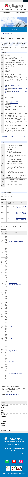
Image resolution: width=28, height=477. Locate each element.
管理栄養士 (3, 419)
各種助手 (3, 425)
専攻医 (2, 408)
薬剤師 (2, 412)
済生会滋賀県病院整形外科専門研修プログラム (21, 219)
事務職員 (3, 423)
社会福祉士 (3, 421)
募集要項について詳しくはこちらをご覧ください (14, 137)
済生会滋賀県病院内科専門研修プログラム (21, 208)
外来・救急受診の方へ (7, 9)
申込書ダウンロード (14, 101)
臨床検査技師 (4, 414)
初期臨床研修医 (4, 405)
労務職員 (3, 428)
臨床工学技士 (4, 416)
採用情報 (7, 33)
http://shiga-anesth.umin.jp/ (15, 373)
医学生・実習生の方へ (21, 13)
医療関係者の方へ (7, 13)
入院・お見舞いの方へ (21, 9)
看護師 (2, 410)
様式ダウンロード (14, 103)
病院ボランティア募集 (6, 430)
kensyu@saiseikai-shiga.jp (11, 119)
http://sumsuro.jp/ (13, 326)
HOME (2, 33)
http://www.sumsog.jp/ (14, 338)
